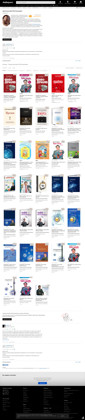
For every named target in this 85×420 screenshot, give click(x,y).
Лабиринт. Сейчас (47, 390)
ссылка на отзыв (11, 359)
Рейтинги (19, 7)
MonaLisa (7, 325)
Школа (32, 5)
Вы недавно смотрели (9, 375)
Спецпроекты (47, 404)
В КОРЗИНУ (70, 101)
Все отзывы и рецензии (6, 60)
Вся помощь (66, 411)
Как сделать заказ (68, 402)
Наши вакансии (47, 412)
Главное (27, 5)
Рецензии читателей (48, 394)
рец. (31, 74)
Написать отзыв (7, 39)
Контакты (45, 7)
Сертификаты (13, 7)
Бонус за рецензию (27, 410)
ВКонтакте (5, 400)
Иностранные (22, 5)
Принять (62, 415)
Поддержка (51, 7)
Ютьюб (4, 404)
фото (15, 74)
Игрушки (42, 5)
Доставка (66, 406)
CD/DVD (25, 399)
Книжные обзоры (47, 395)
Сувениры (25, 401)
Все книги (25, 390)
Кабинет (66, 397)
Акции (24, 406)
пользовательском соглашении (35, 415)
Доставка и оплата (6, 7)
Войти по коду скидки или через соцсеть (71, 391)
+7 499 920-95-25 (35, 7)
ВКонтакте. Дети (6, 402)
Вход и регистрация (68, 393)
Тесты (45, 399)
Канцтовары (37, 5)
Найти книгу (42, 383)
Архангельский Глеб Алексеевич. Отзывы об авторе (15, 313)
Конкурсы (46, 402)
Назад (77, 60)
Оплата (65, 404)
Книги (17, 5)
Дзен (4, 408)
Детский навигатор (48, 392)
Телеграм (5, 409)
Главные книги (26, 408)
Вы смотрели (67, 395)
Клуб (51, 5)
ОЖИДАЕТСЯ (22, 101)
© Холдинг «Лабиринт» (69, 417)
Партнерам (46, 410)
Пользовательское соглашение (71, 413)
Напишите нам (67, 409)
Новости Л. (46, 401)
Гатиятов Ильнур (9, 44)
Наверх (79, 60)
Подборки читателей (48, 397)
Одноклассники (6, 406)
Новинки (24, 7)
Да (7, 349)
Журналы (25, 394)
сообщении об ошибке (42, 368)
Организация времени (36, 24)
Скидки (29, 7)
